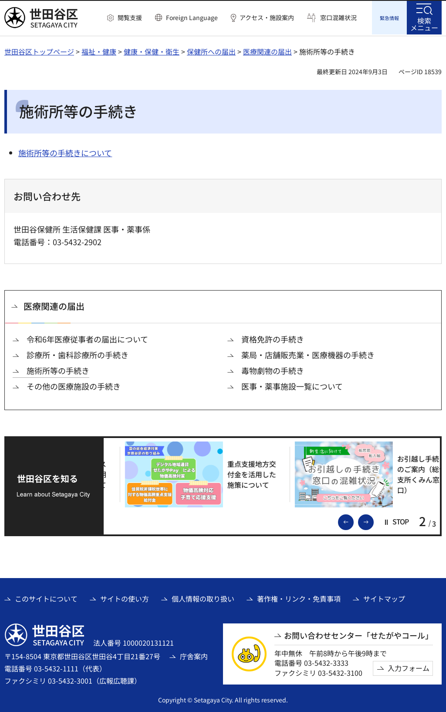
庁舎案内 (194, 655)
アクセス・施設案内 (267, 18)
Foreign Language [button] (192, 17)
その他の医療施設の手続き (74, 385)
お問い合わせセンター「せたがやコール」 (358, 634)
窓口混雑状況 (338, 18)
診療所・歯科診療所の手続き (77, 353)
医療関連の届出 (267, 50)
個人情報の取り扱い (203, 597)
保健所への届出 (211, 50)
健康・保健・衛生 (151, 50)
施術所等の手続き (58, 369)
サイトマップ (384, 597)
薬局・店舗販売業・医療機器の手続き (308, 353)
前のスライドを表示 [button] (353, 520)
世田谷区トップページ (39, 50)
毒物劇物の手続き (272, 369)
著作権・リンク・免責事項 (299, 597)
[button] (124, 18)
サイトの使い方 (124, 597)
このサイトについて (46, 597)
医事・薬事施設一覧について (292, 385)
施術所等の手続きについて (65, 151)
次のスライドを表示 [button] (373, 520)
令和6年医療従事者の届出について (87, 337)
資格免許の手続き (272, 337)
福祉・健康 (98, 50)
